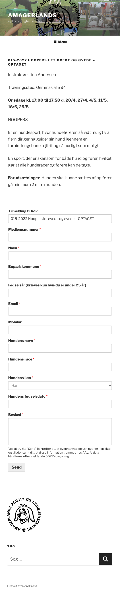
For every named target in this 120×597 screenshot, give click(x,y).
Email (14, 304)
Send (17, 467)
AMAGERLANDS (32, 15)
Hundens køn (20, 378)
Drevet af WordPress (22, 586)
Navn (13, 248)
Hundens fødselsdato (28, 396)
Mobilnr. (15, 322)
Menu (60, 42)
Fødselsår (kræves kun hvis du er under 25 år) (47, 285)
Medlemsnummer (24, 229)
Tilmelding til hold (23, 211)
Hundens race (21, 359)
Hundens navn (21, 341)
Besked (15, 415)
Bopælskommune (24, 266)
